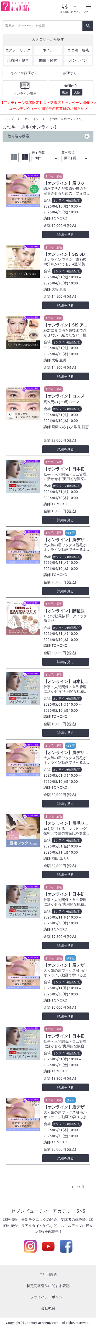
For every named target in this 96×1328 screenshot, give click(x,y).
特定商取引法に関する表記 (48, 1285)
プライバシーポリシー (48, 1297)
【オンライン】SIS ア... (65, 324)
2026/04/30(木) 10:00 (61, 283)
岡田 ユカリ (60, 858)
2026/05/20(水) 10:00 (61, 923)
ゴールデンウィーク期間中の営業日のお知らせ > (48, 108)
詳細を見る (65, 234)
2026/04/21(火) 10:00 (61, 277)
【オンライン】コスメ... (66, 395)
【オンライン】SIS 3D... (66, 254)
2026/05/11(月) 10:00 (61, 917)
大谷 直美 (59, 289)
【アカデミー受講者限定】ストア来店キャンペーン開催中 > (48, 103)
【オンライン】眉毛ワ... (66, 823)
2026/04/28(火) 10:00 (61, 212)
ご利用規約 (48, 1274)
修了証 (70, 532)
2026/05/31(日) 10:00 (61, 852)
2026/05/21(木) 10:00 (61, 1059)
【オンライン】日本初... (66, 468)
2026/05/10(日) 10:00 (61, 710)
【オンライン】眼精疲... (66, 610)
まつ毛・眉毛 (53, 175)
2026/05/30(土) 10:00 (61, 1065)
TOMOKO (59, 218)
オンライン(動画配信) (66, 200)
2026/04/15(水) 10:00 (61, 206)
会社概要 (48, 1308)
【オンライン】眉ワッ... (66, 183)
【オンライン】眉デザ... (66, 539)
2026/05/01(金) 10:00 (61, 704)
